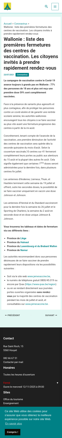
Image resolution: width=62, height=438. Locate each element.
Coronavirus (22, 75)
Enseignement (11, 403)
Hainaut (25, 242)
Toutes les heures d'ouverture (19, 374)
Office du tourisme (13, 399)
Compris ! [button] (12, 432)
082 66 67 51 (10, 358)
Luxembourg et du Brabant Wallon (39, 246)
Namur (24, 250)
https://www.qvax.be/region (41, 284)
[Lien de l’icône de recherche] (46, 6)
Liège (23, 238)
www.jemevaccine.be (38, 276)
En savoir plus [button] (13, 423)
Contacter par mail (13, 362)
